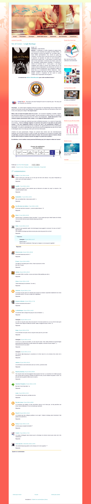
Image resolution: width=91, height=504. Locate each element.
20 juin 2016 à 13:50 (31, 384)
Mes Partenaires (63, 36)
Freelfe (17, 433)
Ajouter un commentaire (18, 451)
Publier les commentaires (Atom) (40, 499)
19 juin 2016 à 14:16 (26, 339)
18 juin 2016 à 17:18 (30, 301)
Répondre (17, 181)
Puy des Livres (19, 402)
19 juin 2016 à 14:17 (30, 239)
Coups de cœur (19, 167)
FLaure (17, 261)
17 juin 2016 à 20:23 (24, 215)
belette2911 (18, 197)
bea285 (17, 186)
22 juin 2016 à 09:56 (28, 402)
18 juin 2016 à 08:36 (28, 252)
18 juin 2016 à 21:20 (26, 319)
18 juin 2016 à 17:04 (26, 290)
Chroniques (31, 36)
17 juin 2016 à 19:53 (27, 197)
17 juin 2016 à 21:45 (24, 226)
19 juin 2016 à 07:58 (24, 330)
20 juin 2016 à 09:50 (30, 371)
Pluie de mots (19, 252)
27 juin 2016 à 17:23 (24, 433)
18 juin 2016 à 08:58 (24, 261)
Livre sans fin (18, 443)
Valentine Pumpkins (20, 384)
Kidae (16, 330)
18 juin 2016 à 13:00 (24, 281)
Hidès (16, 226)
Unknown (17, 290)
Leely (16, 393)
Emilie (17, 175)
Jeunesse (30, 167)
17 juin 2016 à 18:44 (24, 186)
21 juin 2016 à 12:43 (24, 393)
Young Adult (43, 167)
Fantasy (26, 167)
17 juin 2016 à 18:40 (24, 175)
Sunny (17, 423)
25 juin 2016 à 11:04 (24, 423)
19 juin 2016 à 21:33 (26, 351)
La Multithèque (19, 310)
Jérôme (17, 272)
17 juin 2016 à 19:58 (33, 206)
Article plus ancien (55, 494)
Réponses (19, 236)
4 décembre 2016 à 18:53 (29, 443)
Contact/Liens (73, 36)
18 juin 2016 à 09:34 (25, 272)
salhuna (17, 362)
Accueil (15, 36)
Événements (53, 36)
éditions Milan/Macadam (32, 77)
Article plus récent (17, 494)
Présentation (23, 36)
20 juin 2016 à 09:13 (25, 362)
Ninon (17, 215)
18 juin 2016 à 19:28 (28, 310)
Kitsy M (17, 413)
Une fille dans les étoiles (21, 206)
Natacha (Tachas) (19, 371)
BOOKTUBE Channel (42, 36)
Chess (17, 281)
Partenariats (36, 167)
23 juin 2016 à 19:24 (25, 413)
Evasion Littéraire (20, 301)
